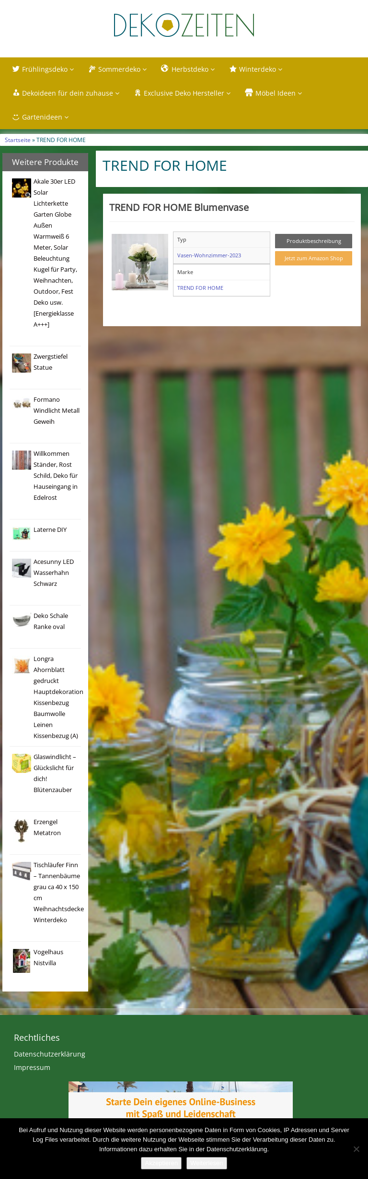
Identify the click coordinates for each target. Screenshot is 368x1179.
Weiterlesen (206, 1163)
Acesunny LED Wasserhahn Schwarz (54, 573)
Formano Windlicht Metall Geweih (57, 411)
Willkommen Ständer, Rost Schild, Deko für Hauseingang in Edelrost (56, 476)
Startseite (18, 139)
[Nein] (356, 1149)
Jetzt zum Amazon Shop (314, 258)
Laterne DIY (50, 530)
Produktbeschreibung (314, 240)
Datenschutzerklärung (49, 1053)
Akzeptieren (161, 1163)
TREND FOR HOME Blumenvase (179, 207)
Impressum (32, 1067)
